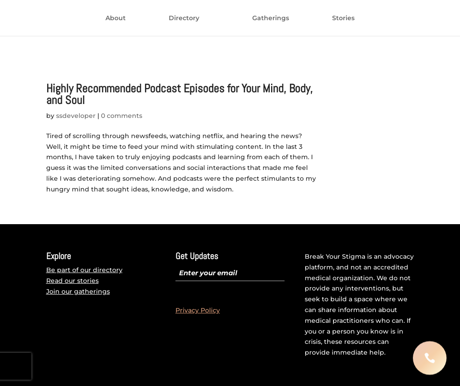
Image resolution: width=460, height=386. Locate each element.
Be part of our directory (84, 270)
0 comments (121, 116)
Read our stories (72, 281)
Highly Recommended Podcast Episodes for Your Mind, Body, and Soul (179, 94)
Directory (178, 18)
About (110, 18)
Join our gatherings (78, 291)
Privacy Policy (197, 310)
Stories (270, 39)
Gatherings (197, 39)
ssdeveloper (76, 116)
